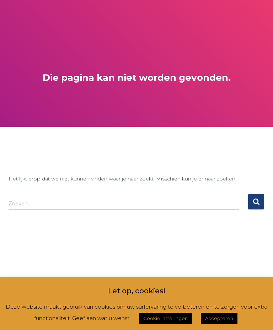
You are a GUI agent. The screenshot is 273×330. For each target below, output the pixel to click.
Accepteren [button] (219, 318)
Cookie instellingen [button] (165, 318)
